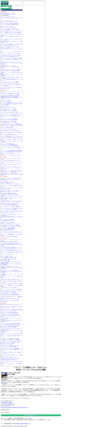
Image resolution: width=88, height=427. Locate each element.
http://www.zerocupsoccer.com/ (8, 404)
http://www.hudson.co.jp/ (6, 402)
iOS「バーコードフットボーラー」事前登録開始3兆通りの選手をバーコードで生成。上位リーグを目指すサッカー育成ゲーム (11, 271)
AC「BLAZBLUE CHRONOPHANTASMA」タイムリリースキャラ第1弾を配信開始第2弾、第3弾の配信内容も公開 (8, 228)
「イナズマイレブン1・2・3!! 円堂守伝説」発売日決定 (10, 206)
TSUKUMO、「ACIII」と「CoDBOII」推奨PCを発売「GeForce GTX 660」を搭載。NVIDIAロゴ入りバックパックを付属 (11, 315)
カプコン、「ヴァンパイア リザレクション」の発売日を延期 (11, 289)
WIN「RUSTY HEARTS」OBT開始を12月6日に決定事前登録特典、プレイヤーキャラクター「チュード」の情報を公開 (11, 174)
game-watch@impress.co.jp (24, 423)
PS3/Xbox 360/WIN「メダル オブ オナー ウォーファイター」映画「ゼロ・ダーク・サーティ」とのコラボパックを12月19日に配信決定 (11, 63)
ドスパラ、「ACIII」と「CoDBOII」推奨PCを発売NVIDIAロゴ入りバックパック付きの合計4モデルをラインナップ (11, 116)
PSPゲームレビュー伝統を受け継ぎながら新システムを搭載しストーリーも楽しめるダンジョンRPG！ (8, 13)
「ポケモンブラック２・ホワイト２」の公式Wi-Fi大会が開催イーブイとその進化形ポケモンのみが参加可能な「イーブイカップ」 (11, 59)
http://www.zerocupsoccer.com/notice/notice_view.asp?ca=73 (14, 407)
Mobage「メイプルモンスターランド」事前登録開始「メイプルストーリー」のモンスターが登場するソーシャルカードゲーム (11, 349)
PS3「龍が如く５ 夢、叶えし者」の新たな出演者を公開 (11, 341)
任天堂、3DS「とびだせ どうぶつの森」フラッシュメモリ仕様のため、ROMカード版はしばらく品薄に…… (11, 18)
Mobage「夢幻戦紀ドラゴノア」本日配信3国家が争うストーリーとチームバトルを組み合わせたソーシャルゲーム (11, 66)
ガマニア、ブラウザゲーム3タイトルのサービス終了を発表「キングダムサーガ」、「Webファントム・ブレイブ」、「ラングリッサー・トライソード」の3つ (11, 212)
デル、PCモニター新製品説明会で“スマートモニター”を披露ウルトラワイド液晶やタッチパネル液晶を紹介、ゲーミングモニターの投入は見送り (11, 103)
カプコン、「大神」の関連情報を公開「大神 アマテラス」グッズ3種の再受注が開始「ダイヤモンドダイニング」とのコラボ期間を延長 (10, 144)
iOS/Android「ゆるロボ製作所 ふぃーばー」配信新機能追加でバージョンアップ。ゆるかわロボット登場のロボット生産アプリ (11, 267)
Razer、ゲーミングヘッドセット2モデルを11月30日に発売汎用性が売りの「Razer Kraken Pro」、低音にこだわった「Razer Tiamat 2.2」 (11, 179)
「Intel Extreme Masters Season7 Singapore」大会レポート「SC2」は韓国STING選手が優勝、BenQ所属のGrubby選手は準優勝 (11, 244)
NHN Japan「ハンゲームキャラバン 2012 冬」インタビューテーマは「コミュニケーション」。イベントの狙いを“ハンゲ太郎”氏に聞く (11, 167)
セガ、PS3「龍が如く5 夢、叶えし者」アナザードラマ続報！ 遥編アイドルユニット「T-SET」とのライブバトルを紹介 (10, 183)
